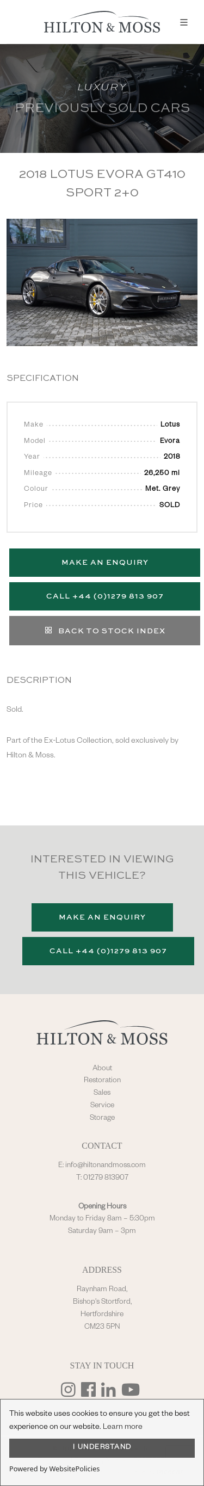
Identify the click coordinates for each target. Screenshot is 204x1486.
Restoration (102, 1081)
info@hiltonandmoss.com (105, 1166)
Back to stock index (105, 630)
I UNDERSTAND (102, 1448)
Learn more (123, 1427)
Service (102, 1106)
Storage (102, 1118)
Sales (102, 1093)
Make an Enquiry (105, 562)
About (102, 1069)
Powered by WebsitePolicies (54, 1468)
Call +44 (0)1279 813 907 (105, 596)
